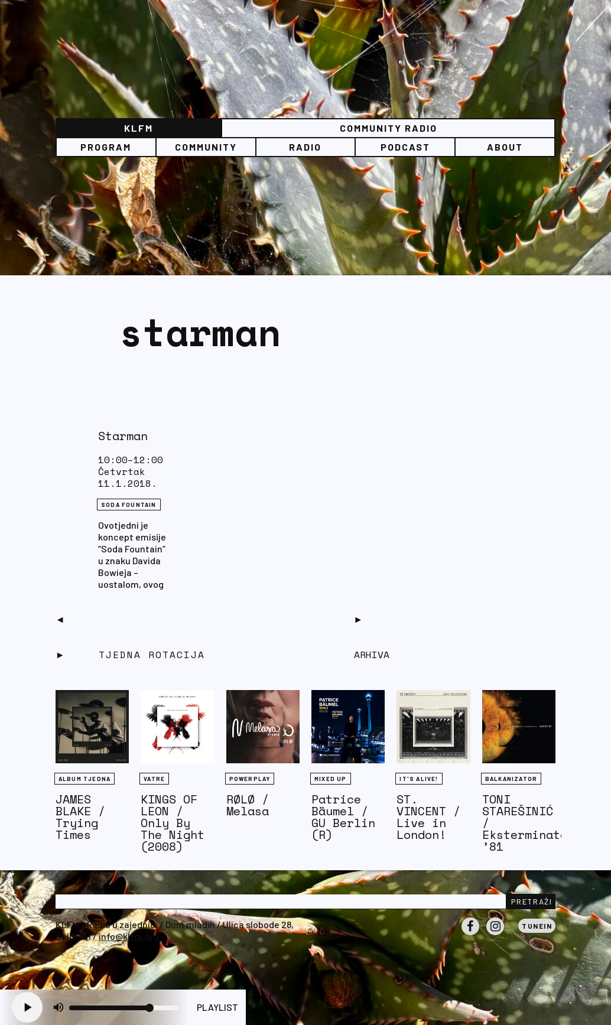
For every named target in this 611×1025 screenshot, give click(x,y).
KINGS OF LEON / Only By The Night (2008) (172, 822)
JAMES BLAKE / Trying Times (80, 816)
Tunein (537, 926)
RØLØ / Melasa (247, 804)
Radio (305, 146)
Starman (123, 435)
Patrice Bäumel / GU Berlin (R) (343, 816)
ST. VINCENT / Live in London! (428, 816)
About (505, 146)
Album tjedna (84, 778)
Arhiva (371, 654)
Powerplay (250, 778)
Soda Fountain (129, 504)
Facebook (470, 934)
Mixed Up (330, 778)
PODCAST (405, 146)
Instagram (495, 934)
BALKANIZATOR (511, 778)
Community (206, 146)
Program (105, 146)
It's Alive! (418, 778)
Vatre (154, 778)
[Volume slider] (124, 1008)
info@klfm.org (129, 936)
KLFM (138, 128)
